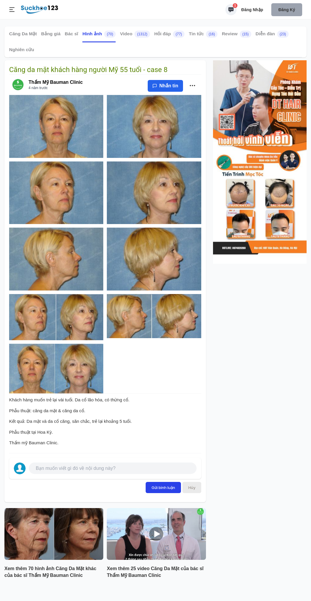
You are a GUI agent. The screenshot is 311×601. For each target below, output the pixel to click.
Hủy (191, 487)
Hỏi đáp (169, 34)
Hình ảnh (99, 34)
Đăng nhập (252, 9)
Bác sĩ (71, 33)
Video (135, 34)
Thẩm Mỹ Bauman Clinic (56, 82)
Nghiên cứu (21, 49)
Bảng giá (51, 33)
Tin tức (203, 34)
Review (236, 34)
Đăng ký (286, 9)
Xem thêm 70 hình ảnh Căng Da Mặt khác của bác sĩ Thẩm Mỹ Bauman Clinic (50, 572)
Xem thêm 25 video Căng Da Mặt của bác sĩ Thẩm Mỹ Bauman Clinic (155, 572)
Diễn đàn (271, 34)
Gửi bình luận (163, 487)
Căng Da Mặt (23, 33)
